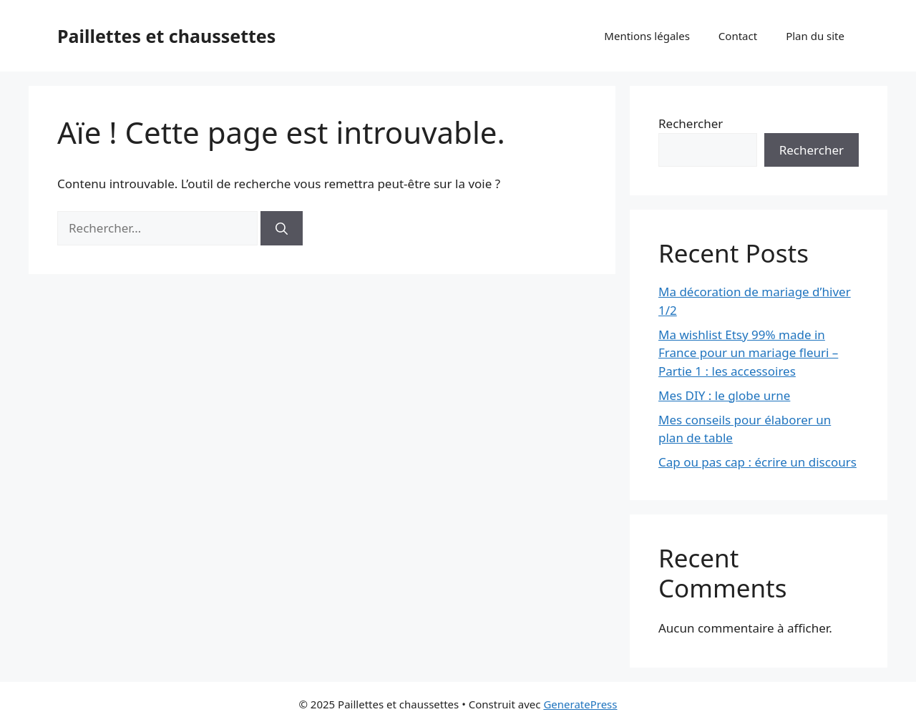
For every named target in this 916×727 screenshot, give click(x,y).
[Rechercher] (281, 228)
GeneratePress (580, 704)
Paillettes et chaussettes (166, 36)
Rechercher (690, 123)
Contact (737, 36)
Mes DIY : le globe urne (724, 395)
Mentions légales (647, 36)
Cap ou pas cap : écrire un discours (757, 462)
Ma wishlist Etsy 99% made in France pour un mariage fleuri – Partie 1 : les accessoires (748, 352)
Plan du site (815, 36)
